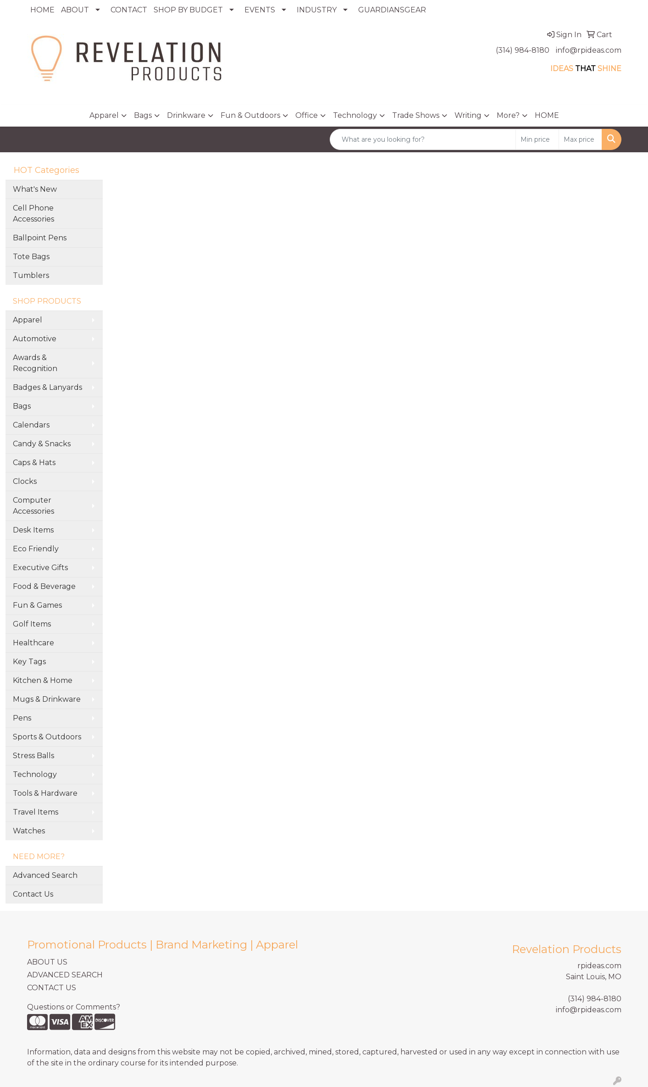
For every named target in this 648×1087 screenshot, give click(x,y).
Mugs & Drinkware (47, 699)
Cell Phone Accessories (33, 213)
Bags (143, 115)
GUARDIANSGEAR (392, 10)
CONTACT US (51, 987)
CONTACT (129, 10)
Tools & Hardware (45, 793)
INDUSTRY (317, 10)
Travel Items (35, 812)
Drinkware (186, 115)
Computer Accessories (33, 506)
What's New (35, 189)
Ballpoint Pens (39, 237)
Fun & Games (37, 605)
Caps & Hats (34, 462)
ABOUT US (47, 962)
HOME (42, 10)
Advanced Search (45, 875)
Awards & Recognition (35, 363)
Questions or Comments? (73, 1007)
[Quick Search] (423, 139)
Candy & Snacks (42, 443)
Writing (468, 115)
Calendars (31, 425)
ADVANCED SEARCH (65, 975)
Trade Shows (415, 115)
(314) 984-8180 (522, 50)
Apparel (104, 115)
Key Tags (29, 661)
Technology (355, 115)
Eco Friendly (36, 548)
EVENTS (259, 10)
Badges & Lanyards (47, 387)
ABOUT (75, 10)
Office (306, 115)
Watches (29, 830)
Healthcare (33, 642)
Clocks (25, 481)
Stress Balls (33, 755)
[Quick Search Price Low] (537, 139)
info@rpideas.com (588, 50)
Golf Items (32, 624)
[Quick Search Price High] (580, 139)
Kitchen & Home (42, 680)
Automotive (34, 338)
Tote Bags (31, 256)
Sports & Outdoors (47, 736)
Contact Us (33, 894)
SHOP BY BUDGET (188, 10)
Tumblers (31, 275)
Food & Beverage (44, 586)
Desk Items (33, 530)
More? (508, 115)
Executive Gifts (40, 567)
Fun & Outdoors (250, 115)
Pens (22, 718)
